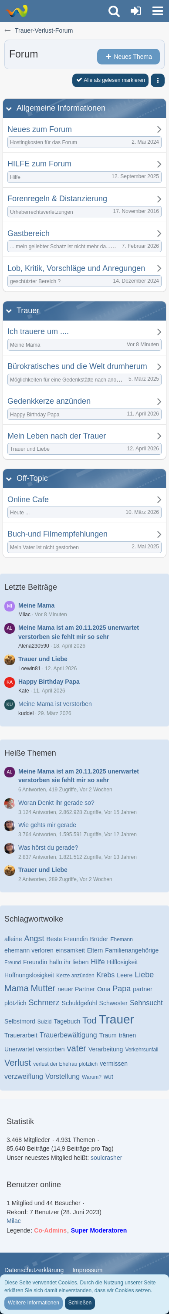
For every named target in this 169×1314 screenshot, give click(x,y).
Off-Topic (32, 478)
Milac (24, 614)
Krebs (106, 975)
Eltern (95, 950)
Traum (108, 1035)
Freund (12, 962)
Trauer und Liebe (43, 658)
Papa (121, 988)
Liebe (144, 974)
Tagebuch (67, 1021)
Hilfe (98, 962)
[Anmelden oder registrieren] (136, 11)
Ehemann (122, 939)
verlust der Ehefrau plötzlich (65, 1064)
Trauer (28, 310)
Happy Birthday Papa (49, 681)
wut (108, 1076)
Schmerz (44, 1002)
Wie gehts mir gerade (47, 824)
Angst (34, 938)
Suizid (44, 1022)
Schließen (79, 1303)
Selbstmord (19, 1021)
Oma (103, 989)
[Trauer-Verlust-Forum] (16, 11)
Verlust (17, 1062)
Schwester (113, 1003)
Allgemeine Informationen (61, 108)
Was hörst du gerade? (48, 847)
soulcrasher (106, 1157)
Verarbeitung (105, 1049)
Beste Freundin (67, 939)
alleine (13, 939)
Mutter (43, 988)
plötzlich (15, 1003)
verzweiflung (23, 1076)
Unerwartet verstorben (34, 1049)
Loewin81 (29, 668)
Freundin (35, 962)
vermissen (114, 1063)
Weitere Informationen (33, 1303)
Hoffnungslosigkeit (29, 975)
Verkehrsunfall (141, 1050)
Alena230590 (33, 646)
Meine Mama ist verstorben (55, 703)
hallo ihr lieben (68, 962)
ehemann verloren (29, 950)
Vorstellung (62, 1076)
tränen (127, 1035)
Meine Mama (36, 605)
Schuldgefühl (79, 1003)
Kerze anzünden (75, 976)
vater (76, 1048)
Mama (16, 988)
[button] (157, 11)
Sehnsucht (146, 1003)
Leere (124, 975)
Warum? (91, 1077)
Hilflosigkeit (122, 962)
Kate (23, 691)
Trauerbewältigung (68, 1035)
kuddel (26, 713)
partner (142, 989)
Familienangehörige (132, 950)
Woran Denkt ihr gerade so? (56, 802)
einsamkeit (70, 950)
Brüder (99, 939)
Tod (89, 1020)
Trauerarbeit (20, 1035)
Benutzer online (34, 1184)
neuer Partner (76, 989)
